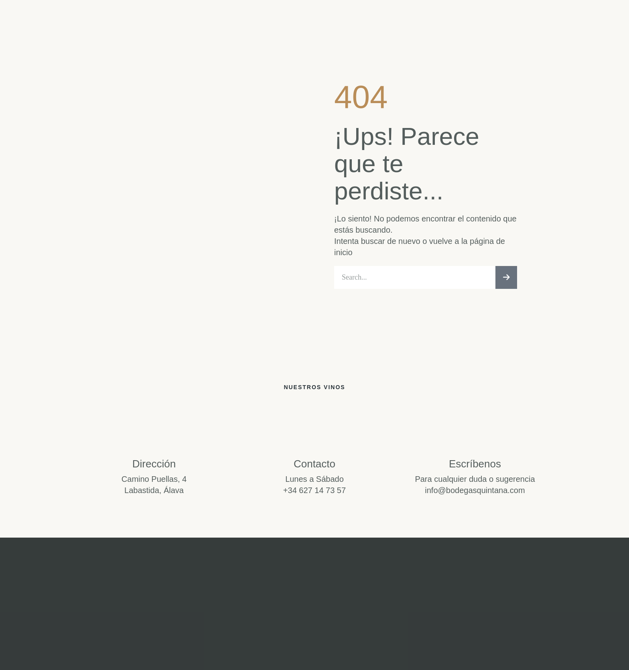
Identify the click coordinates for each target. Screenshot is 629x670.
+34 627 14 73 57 (314, 492)
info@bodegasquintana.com (475, 492)
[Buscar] (506, 278)
